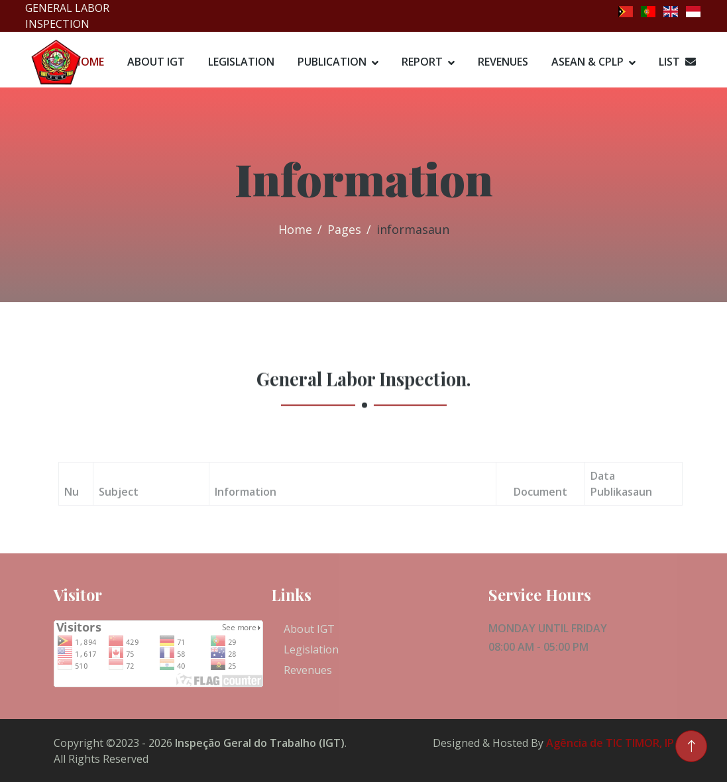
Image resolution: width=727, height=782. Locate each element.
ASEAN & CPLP (587, 61)
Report (422, 61)
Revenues (503, 61)
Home (295, 229)
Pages (344, 229)
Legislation (241, 61)
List (677, 61)
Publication (332, 61)
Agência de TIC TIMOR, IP (610, 743)
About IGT (156, 61)
